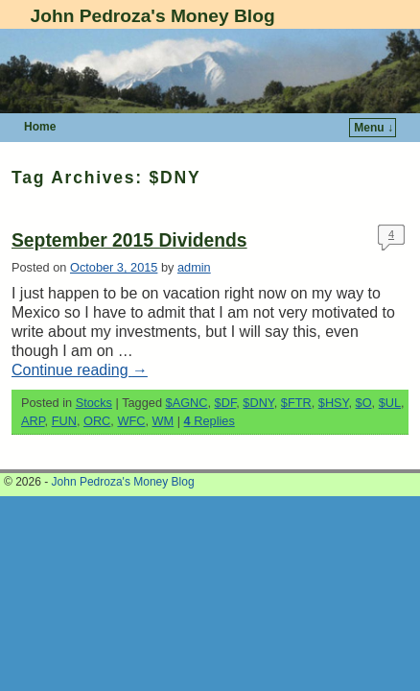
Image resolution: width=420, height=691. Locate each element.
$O (364, 402)
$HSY (333, 402)
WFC (131, 421)
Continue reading (80, 370)
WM (163, 421)
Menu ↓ (373, 127)
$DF (226, 402)
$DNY (258, 402)
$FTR (296, 402)
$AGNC (187, 402)
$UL (390, 402)
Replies (209, 421)
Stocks (94, 402)
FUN (64, 421)
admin (194, 267)
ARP (33, 421)
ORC (96, 421)
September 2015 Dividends (129, 240)
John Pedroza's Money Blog (153, 16)
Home (40, 126)
